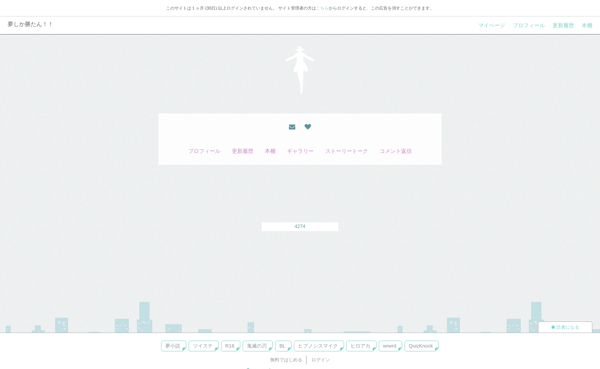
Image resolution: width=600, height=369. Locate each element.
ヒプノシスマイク (318, 346)
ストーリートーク (346, 151)
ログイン (320, 359)
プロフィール (529, 25)
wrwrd (389, 346)
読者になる (565, 327)
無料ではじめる (286, 359)
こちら (322, 8)
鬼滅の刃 (257, 346)
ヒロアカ (360, 346)
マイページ (491, 25)
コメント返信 (396, 151)
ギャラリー (300, 151)
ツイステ (203, 346)
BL (282, 346)
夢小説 (172, 346)
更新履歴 (563, 25)
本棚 (587, 25)
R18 (230, 346)
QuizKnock (421, 346)
